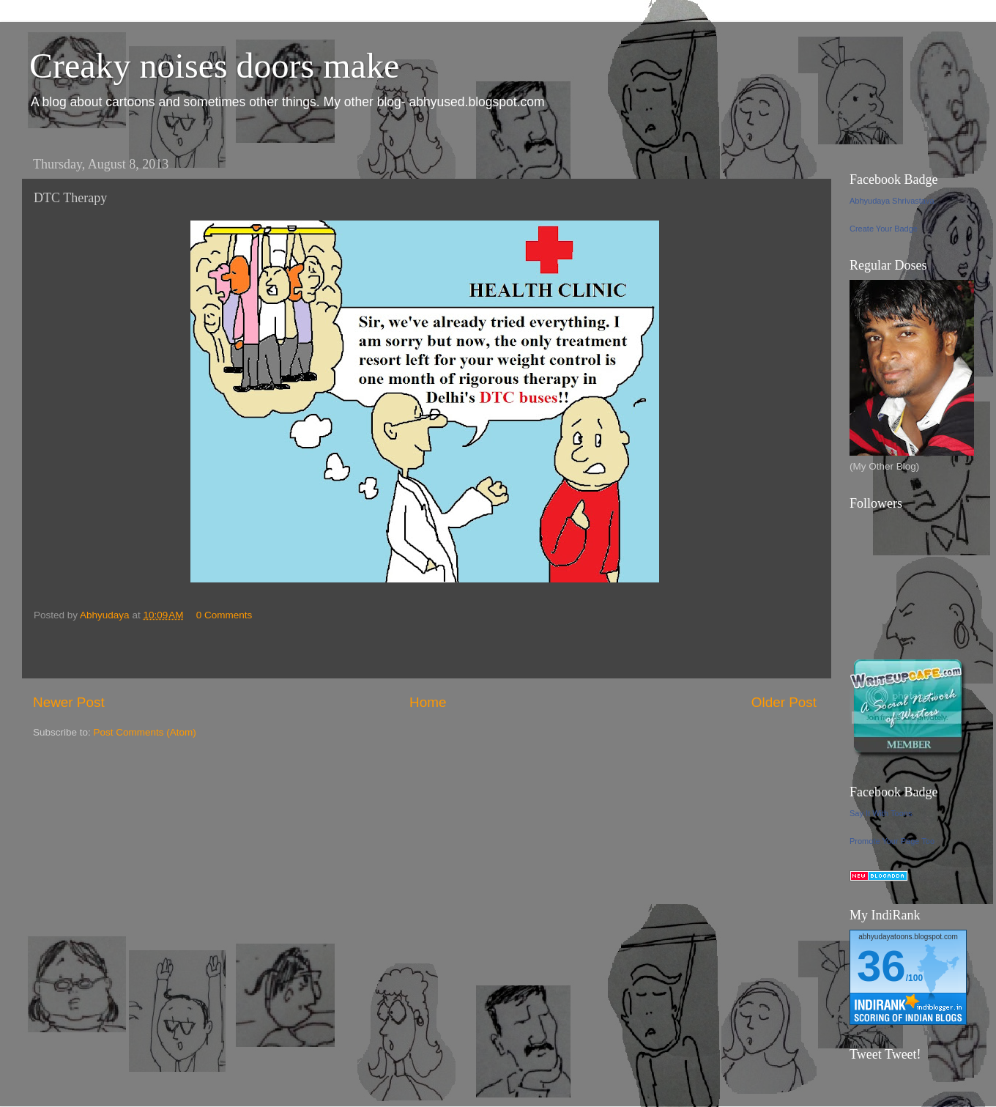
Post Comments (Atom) (145, 732)
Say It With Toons (881, 813)
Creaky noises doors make (214, 65)
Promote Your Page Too (892, 841)
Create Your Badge (884, 228)
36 (881, 966)
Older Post (784, 702)
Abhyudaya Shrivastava (892, 200)
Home (427, 702)
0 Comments (224, 615)
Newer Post (69, 702)
